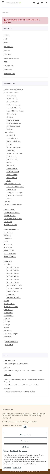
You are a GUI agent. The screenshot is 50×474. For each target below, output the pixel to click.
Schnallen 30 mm (13, 270)
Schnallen (7, 264)
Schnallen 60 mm (13, 282)
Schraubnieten (9, 303)
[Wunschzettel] (42, 3)
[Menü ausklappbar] (3, 1)
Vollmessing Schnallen (14, 285)
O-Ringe (7, 325)
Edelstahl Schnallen (13, 297)
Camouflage (11, 150)
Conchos (7, 319)
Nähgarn (10, 117)
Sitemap (7, 50)
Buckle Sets (11, 294)
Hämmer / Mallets (13, 102)
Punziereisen (8, 132)
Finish (6, 241)
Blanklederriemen (10, 224)
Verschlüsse (8, 309)
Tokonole (7, 235)
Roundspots (8, 312)
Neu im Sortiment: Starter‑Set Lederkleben (20, 392)
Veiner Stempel (12, 177)
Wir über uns (8, 46)
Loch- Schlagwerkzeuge (15, 111)
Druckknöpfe (8, 316)
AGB (5, 62)
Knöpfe (6, 328)
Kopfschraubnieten (11, 306)
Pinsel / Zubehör (10, 256)
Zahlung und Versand (11, 58)
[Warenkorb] (46, 3)
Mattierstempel (12, 168)
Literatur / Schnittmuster (13, 205)
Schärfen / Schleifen (14, 123)
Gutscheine (9, 344)
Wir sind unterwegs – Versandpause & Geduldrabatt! (23, 371)
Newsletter (8, 54)
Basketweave (11, 190)
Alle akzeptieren (25, 435)
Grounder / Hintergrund (15, 187)
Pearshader (11, 165)
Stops (8, 180)
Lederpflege (8, 232)
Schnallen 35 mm (13, 273)
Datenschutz (17, 468)
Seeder (9, 162)
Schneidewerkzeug (13, 126)
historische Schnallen (14, 288)
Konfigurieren (25, 441)
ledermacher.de (19, 471)
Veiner (9, 199)
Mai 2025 (7, 389)
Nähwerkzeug (11, 114)
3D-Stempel (11, 135)
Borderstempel (12, 159)
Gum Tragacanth (10, 253)
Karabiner (7, 331)
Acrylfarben (8, 247)
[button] (34, 3)
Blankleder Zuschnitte (12, 212)
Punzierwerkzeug (13, 120)
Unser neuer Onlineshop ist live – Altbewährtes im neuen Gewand (24, 381)
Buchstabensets (12, 138)
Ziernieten (7, 337)
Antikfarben (8, 244)
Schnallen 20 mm (13, 267)
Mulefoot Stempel (13, 171)
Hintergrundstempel (14, 147)
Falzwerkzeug (11, 96)
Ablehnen (25, 447)
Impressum (7, 468)
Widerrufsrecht (9, 73)
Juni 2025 (7, 374)
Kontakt (6, 35)
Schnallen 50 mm (13, 279)
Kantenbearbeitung (13, 105)
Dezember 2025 (9, 361)
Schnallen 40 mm (13, 276)
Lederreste (8, 221)
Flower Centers (12, 174)
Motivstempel (11, 156)
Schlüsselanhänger (11, 334)
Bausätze (7, 202)
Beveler (9, 144)
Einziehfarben (9, 238)
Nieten (6, 300)
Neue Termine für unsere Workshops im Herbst (22, 385)
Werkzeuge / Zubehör (11, 93)
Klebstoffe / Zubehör (14, 108)
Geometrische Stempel (15, 153)
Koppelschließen (12, 291)
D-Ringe (7, 322)
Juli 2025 (7, 368)
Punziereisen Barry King (12, 183)
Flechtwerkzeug (12, 99)
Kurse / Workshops (11, 341)
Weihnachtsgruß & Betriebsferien (17, 364)
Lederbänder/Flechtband (13, 218)
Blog (5, 39)
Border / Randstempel (14, 196)
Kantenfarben (9, 250)
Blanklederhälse (9, 215)
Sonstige (10, 129)
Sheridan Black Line (13, 141)
